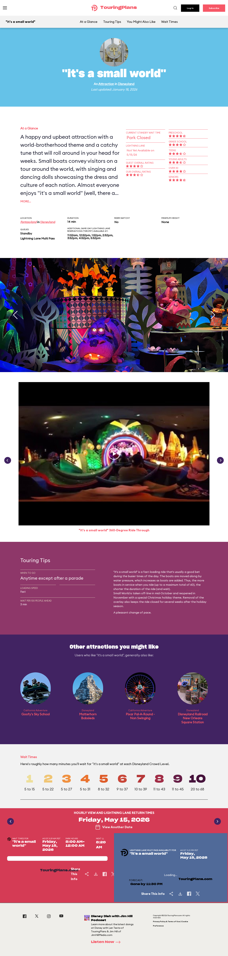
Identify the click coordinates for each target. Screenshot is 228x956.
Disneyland (126, 84)
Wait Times (169, 22)
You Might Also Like (141, 22)
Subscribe (214, 8)
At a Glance (88, 22)
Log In (190, 8)
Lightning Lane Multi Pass (37, 238)
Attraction (106, 84)
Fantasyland (28, 222)
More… (25, 201)
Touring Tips (112, 22)
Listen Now (107, 942)
